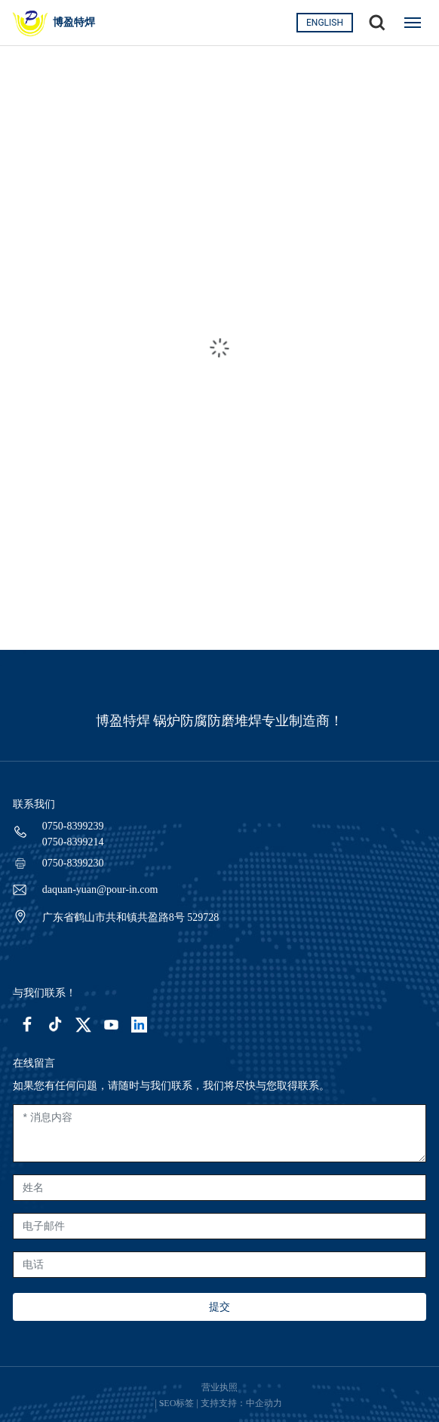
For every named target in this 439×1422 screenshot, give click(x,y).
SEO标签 (177, 1403)
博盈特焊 (74, 22)
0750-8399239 (73, 826)
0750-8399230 (73, 863)
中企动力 (265, 1403)
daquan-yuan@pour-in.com (100, 889)
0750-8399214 (73, 842)
